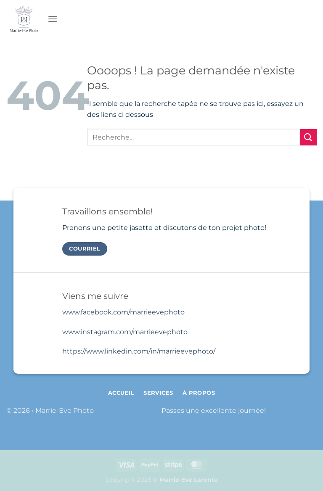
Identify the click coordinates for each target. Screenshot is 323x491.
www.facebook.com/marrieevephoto (123, 312)
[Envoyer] (308, 137)
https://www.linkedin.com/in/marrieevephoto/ (138, 351)
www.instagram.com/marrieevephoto (125, 332)
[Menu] (53, 18)
